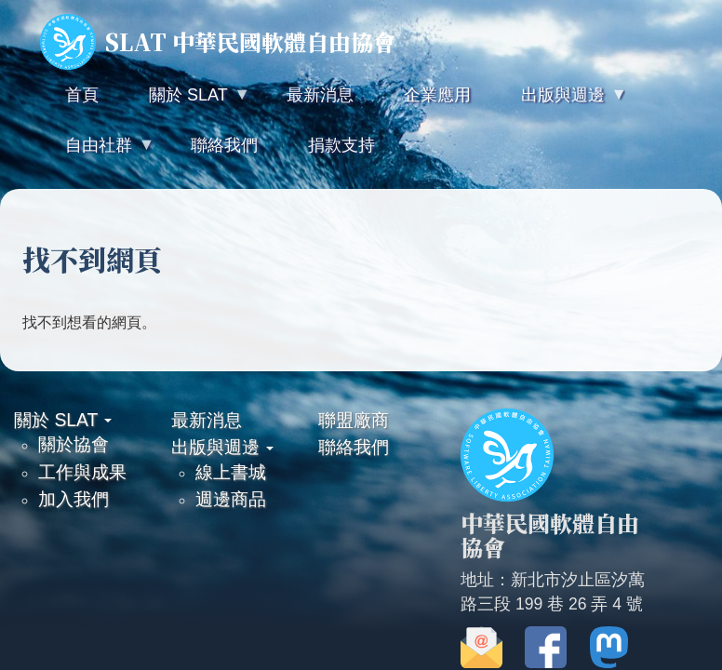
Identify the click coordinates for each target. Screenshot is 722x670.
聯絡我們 (353, 446)
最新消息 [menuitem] (320, 95)
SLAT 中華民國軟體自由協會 (217, 42)
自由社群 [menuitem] (97, 153)
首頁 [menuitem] (82, 95)
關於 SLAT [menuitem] (186, 103)
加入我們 (73, 499)
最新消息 (206, 419)
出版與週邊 (222, 446)
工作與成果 (82, 472)
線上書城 (230, 472)
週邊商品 (230, 499)
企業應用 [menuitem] (437, 95)
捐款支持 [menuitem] (341, 145)
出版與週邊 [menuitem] (561, 103)
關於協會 (73, 444)
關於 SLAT (63, 419)
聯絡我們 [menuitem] (224, 145)
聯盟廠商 (353, 419)
